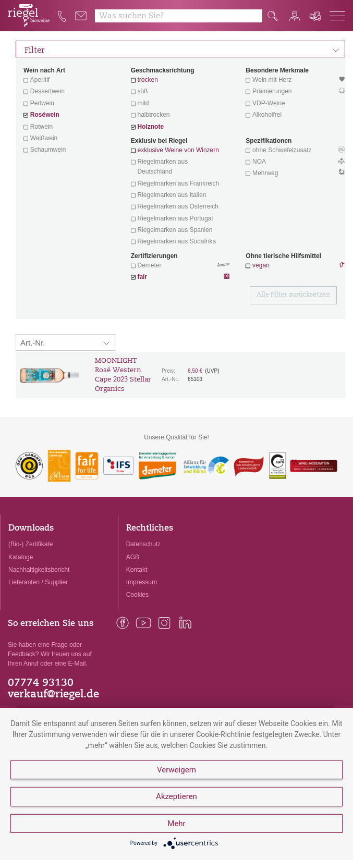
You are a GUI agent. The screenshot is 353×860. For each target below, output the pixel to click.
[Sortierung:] (65, 342)
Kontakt (137, 569)
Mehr (176, 823)
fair (142, 276)
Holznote (150, 126)
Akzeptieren (176, 796)
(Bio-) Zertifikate (30, 544)
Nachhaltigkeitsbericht (38, 569)
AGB (132, 557)
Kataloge (20, 557)
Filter (182, 49)
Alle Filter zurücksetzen (293, 295)
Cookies (137, 594)
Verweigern (176, 770)
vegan (261, 265)
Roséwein (44, 114)
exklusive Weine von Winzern (178, 150)
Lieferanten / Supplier (38, 582)
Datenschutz (143, 544)
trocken (147, 79)
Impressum (141, 582)
